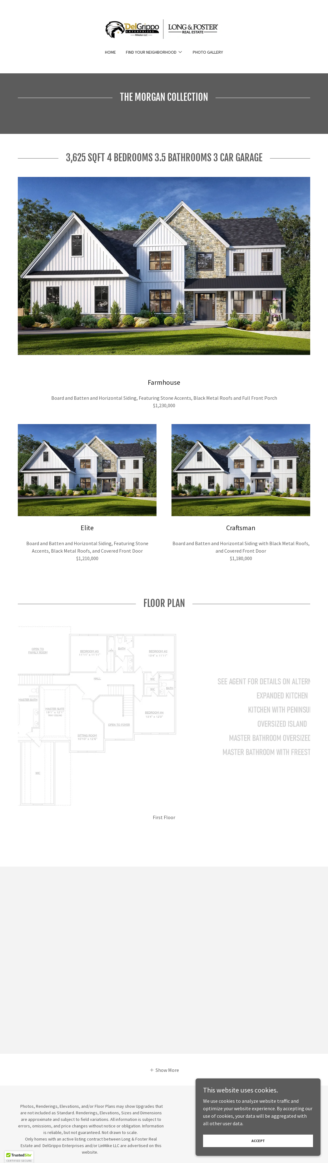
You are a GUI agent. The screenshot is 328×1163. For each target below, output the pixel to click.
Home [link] (110, 52)
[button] (154, 52)
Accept (258, 1140)
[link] (164, 28)
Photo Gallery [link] (208, 52)
